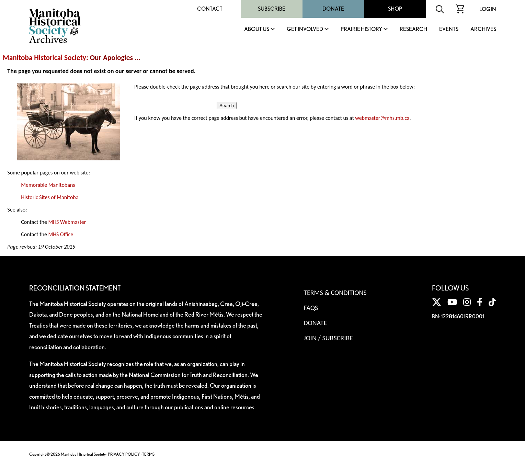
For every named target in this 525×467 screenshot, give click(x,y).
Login (487, 9)
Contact (209, 8)
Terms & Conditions (335, 292)
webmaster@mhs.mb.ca (382, 118)
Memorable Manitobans (48, 185)
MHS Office (60, 234)
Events (448, 29)
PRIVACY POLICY (124, 454)
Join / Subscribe (328, 338)
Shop (395, 8)
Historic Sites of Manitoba (49, 197)
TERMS (148, 454)
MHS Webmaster (67, 222)
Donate (333, 8)
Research (413, 29)
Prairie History (361, 29)
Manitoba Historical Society (44, 57)
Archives (483, 29)
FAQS (311, 308)
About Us (256, 29)
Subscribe (271, 8)
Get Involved (305, 29)
